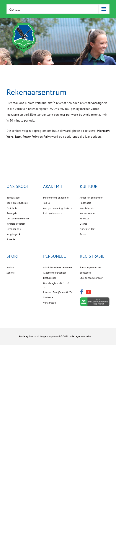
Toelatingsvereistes (90, 267)
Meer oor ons (14, 228)
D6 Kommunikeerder (18, 218)
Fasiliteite (12, 208)
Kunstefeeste (87, 208)
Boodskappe (13, 197)
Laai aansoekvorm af (91, 277)
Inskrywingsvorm (52, 213)
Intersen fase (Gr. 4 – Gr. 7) (57, 292)
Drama (83, 223)
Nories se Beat (87, 228)
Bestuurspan (50, 277)
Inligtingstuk (13, 234)
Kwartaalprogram (16, 223)
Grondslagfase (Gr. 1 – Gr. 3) (56, 285)
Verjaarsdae (49, 302)
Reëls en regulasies (17, 202)
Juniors (10, 267)
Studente (48, 297)
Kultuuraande (87, 213)
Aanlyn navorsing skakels (57, 208)
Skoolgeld (12, 213)
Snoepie (11, 239)
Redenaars (85, 202)
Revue (83, 234)
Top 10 (47, 202)
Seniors (11, 272)
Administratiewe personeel (58, 267)
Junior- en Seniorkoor (91, 197)
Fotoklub (84, 218)
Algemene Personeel (54, 272)
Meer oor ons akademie (56, 197)
